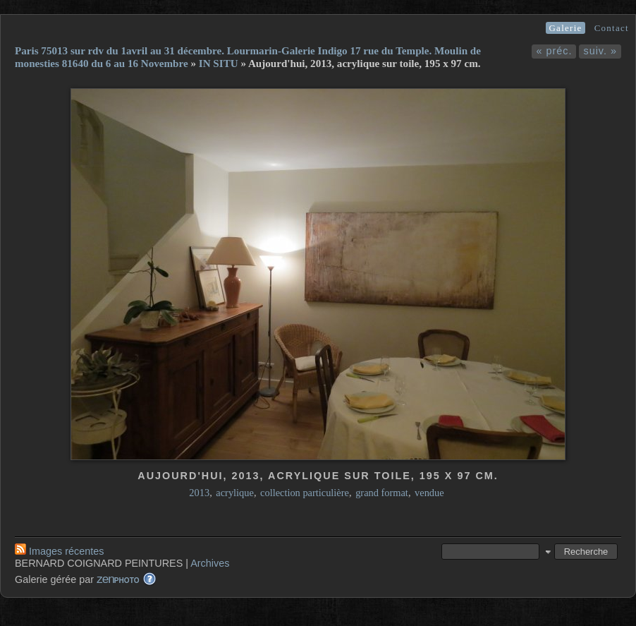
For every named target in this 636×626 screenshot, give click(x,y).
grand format (381, 492)
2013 (199, 492)
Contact (611, 28)
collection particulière (304, 492)
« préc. (554, 50)
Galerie (565, 28)
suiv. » (600, 50)
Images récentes (59, 551)
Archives (209, 563)
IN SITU (218, 63)
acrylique (235, 492)
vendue (429, 492)
